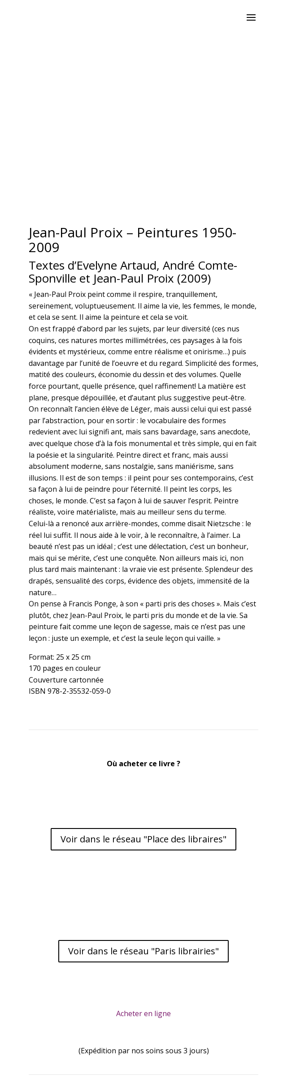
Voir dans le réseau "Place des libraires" (143, 839)
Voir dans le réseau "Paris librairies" (143, 951)
